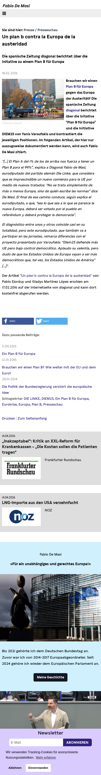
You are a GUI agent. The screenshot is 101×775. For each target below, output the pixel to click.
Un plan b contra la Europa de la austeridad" (56, 276)
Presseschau (47, 30)
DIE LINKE (32, 399)
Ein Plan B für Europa (18, 354)
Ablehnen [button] (15, 767)
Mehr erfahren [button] (46, 757)
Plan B (37, 404)
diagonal (73, 110)
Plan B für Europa (79, 86)
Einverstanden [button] (38, 767)
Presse (29, 30)
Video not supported (50, 719)
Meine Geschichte (50, 677)
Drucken (8, 418)
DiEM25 (47, 399)
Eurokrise (9, 404)
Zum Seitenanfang (32, 418)
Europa (24, 404)
